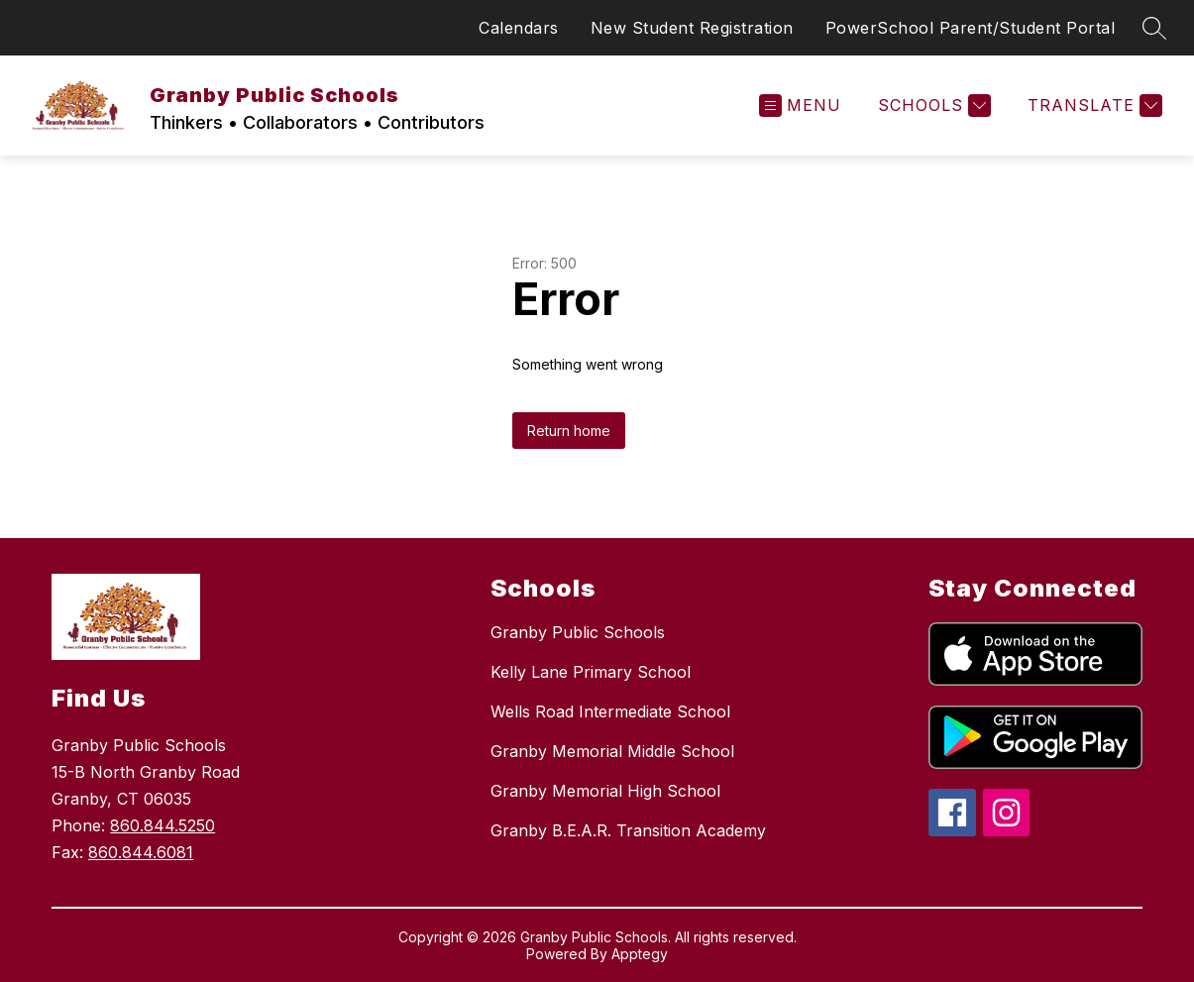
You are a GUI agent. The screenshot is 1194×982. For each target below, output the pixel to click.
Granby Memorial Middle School (612, 751)
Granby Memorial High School (605, 791)
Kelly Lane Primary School (590, 672)
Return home (568, 430)
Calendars (519, 28)
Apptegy (639, 953)
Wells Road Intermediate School (610, 711)
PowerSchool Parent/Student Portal (970, 28)
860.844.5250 (162, 825)
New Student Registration (692, 28)
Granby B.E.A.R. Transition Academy (628, 830)
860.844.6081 (140, 852)
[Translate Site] (1092, 105)
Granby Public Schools (577, 632)
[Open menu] (800, 105)
